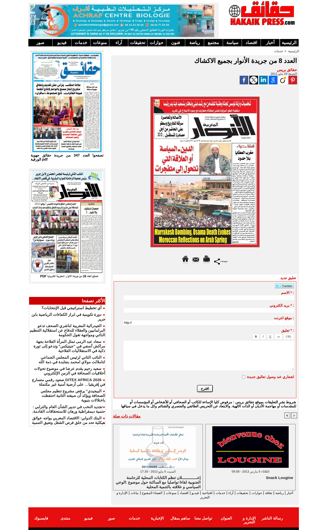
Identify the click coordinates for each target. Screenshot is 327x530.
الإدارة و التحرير (203, 497)
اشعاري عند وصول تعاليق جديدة (270, 376)
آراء (118, 42)
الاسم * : (287, 292)
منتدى (65, 518)
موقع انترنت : (284, 318)
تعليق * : (287, 330)
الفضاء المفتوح (137, 492)
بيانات (118, 492)
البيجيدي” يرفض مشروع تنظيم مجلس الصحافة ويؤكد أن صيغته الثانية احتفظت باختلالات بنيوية (73, 395)
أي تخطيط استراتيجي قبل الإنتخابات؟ (72, 308)
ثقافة (269, 492)
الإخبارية (157, 518)
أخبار (270, 42)
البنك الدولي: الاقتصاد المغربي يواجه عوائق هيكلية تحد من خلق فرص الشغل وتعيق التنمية (68, 420)
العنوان (226, 518)
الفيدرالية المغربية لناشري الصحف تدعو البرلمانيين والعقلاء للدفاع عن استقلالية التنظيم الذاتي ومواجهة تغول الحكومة (67, 330)
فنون (175, 42)
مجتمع (213, 42)
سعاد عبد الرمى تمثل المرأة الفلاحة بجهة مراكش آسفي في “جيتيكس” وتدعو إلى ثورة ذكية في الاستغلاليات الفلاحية (69, 346)
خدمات (81, 42)
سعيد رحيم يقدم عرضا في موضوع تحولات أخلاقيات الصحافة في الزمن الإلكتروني (69, 370)
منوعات (100, 42)
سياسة (232, 42)
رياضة (194, 42)
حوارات (157, 42)
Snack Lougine (279, 477)
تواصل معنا (203, 518)
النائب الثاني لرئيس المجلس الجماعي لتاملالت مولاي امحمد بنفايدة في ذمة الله (72, 359)
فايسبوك (41, 518)
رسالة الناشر (272, 518)
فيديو (61, 42)
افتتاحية (200, 492)
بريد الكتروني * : (282, 305)
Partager (221, 261)
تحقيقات (137, 42)
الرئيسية (289, 42)
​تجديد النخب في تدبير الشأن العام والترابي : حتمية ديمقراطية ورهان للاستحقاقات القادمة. (68, 409)
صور (40, 42)
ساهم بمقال (180, 518)
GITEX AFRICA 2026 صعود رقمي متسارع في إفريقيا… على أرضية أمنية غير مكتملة (68, 382)
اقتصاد (251, 42)
